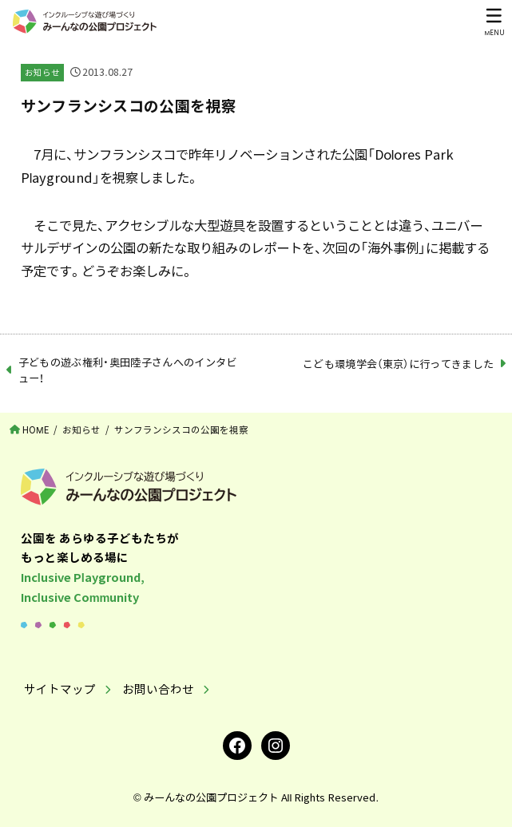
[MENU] (494, 21)
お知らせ (42, 72)
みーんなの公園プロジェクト (211, 797)
